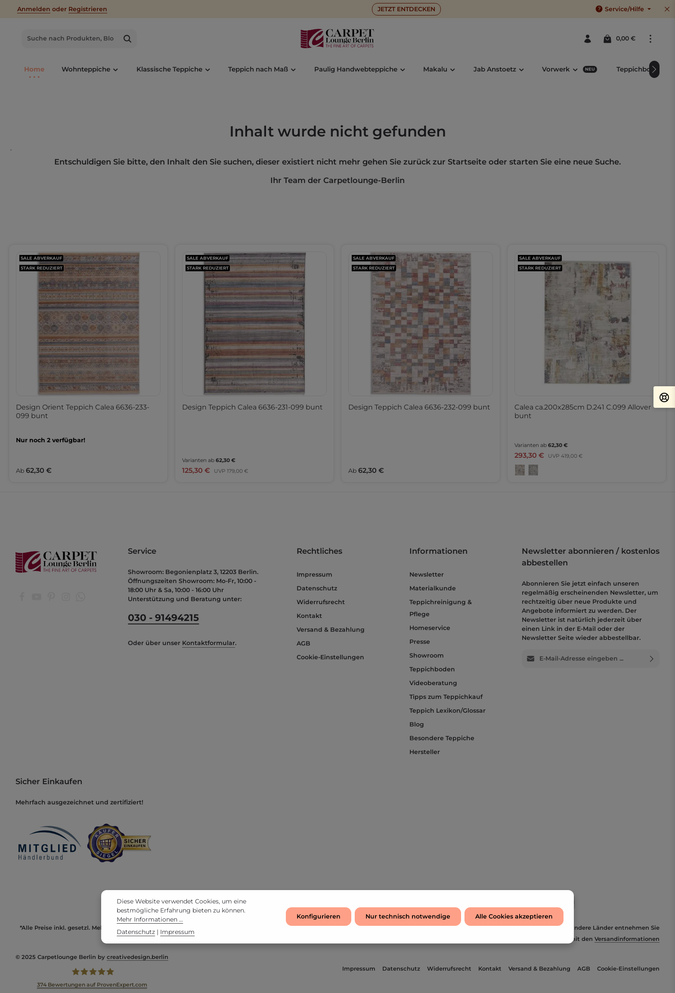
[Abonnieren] (652, 658)
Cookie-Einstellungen (330, 657)
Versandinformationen (627, 938)
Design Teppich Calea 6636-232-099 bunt (419, 407)
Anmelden (33, 9)
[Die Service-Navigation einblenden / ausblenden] (623, 9)
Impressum (314, 574)
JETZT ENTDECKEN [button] (406, 9)
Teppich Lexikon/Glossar (447, 710)
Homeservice (429, 628)
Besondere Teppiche (441, 738)
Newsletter (426, 574)
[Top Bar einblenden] (650, 38)
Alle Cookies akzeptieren (514, 921)
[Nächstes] (654, 69)
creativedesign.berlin (137, 956)
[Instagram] (66, 599)
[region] (337, 363)
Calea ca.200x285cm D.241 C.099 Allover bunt (582, 411)
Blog (416, 724)
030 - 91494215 (163, 618)
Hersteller (424, 752)
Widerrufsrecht (321, 602)
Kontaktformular (208, 643)
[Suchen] (127, 38)
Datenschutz (317, 588)
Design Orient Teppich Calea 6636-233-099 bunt (82, 411)
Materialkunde (432, 588)
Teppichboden (432, 669)
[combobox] (70, 38)
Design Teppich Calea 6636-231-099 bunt (252, 407)
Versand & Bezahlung (331, 629)
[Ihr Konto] (587, 38)
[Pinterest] (52, 599)
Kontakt (309, 616)
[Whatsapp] (80, 599)
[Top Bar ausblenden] (667, 9)
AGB (303, 643)
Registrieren (87, 9)
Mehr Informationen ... (150, 924)
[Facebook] (22, 599)
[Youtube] (37, 599)
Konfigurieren (319, 921)
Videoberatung (433, 683)
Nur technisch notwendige (407, 921)
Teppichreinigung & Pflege (440, 608)
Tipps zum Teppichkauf (446, 697)
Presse (419, 641)
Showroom (426, 655)
